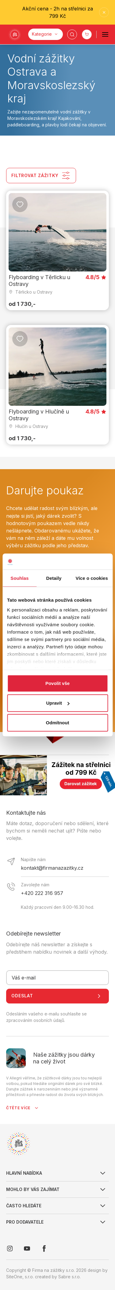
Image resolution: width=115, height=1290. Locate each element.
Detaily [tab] (54, 578)
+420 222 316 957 (42, 893)
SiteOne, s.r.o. (20, 1276)
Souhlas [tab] (19, 578)
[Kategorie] (45, 34)
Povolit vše (57, 683)
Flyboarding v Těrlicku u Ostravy (39, 280)
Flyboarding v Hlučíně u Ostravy (39, 414)
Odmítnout (57, 722)
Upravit (57, 703)
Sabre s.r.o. (69, 1276)
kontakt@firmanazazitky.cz (52, 868)
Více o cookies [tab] (91, 578)
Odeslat (57, 996)
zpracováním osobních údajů (35, 1020)
